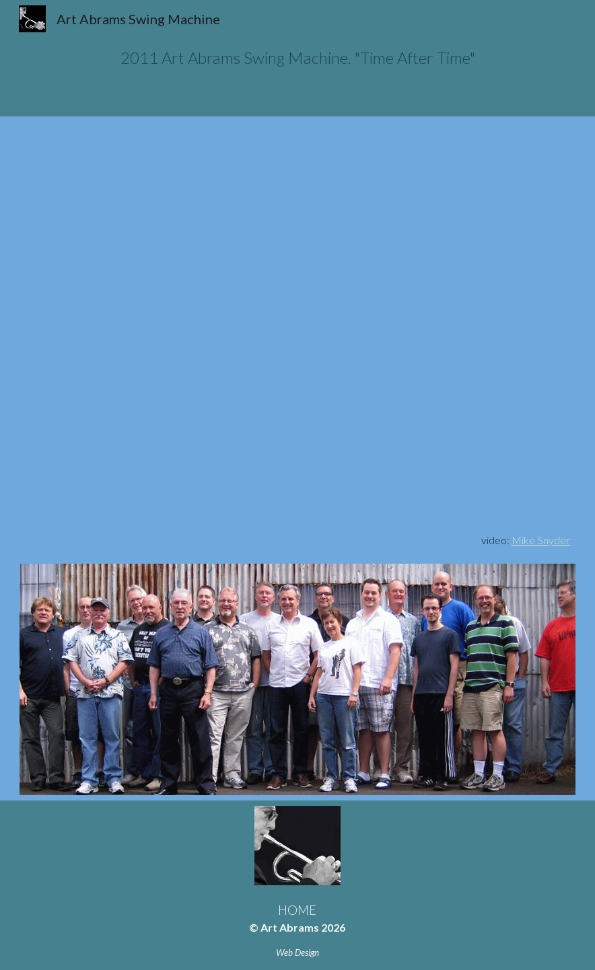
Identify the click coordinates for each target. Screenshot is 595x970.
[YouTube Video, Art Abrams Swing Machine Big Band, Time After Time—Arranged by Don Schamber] (297, 324)
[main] (297, 58)
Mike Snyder (541, 539)
